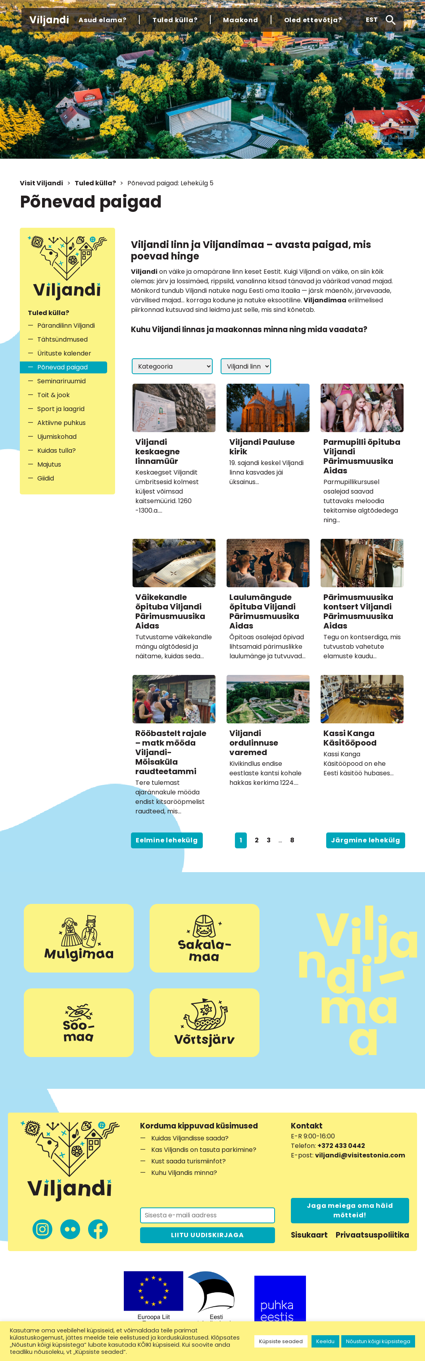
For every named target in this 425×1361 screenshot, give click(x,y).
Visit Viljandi (41, 183)
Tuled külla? (95, 183)
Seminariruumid (61, 381)
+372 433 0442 (341, 1145)
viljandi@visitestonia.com (360, 1155)
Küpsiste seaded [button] (281, 1341)
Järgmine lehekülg (365, 840)
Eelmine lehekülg (167, 840)
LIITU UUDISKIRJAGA (207, 1235)
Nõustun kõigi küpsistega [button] (378, 1341)
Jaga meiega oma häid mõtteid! (350, 1210)
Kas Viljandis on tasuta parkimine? (203, 1149)
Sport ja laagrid (61, 408)
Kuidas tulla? (56, 450)
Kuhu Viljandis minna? (184, 1172)
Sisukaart (309, 1235)
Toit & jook (53, 395)
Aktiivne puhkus (61, 422)
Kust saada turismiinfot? (188, 1161)
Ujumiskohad (57, 436)
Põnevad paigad (62, 367)
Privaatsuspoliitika (372, 1235)
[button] (372, 20)
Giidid (45, 478)
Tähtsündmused (62, 339)
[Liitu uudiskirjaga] (207, 1215)
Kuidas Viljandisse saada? (190, 1138)
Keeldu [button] (325, 1341)
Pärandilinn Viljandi (66, 325)
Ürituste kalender (64, 353)
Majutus (49, 464)
